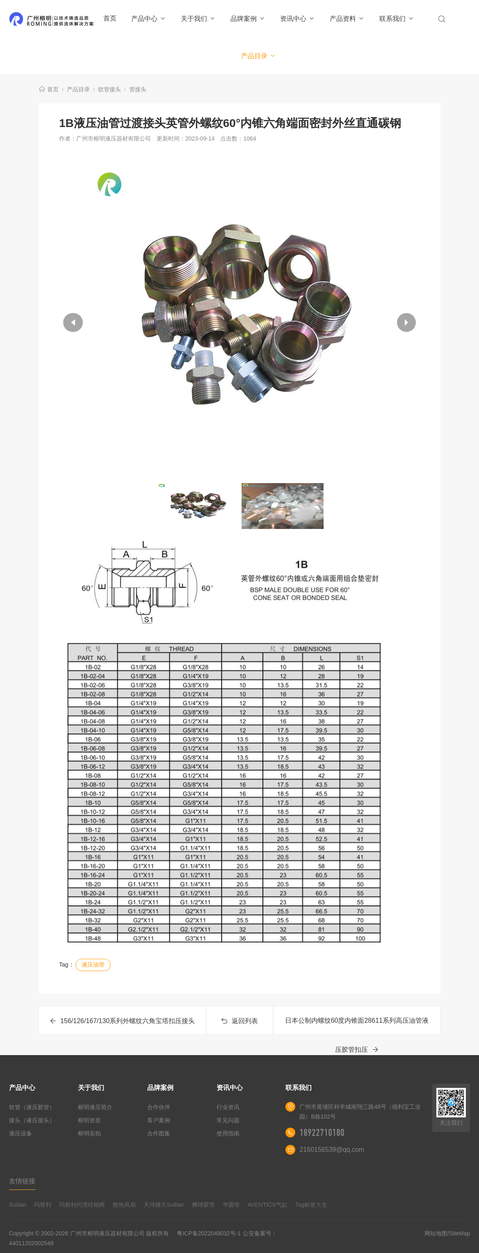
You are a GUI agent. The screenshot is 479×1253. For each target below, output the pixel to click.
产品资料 (347, 18)
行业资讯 (228, 1107)
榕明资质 (89, 1120)
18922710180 (321, 1132)
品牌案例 (247, 18)
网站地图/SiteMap (447, 1233)
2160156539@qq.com (331, 1149)
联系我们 (396, 18)
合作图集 (158, 1133)
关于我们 (198, 18)
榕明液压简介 (95, 1107)
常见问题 (228, 1120)
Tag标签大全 (311, 1204)
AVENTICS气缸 (267, 1204)
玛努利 (42, 1204)
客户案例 (158, 1120)
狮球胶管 (203, 1204)
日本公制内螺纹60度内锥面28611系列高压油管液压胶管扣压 (357, 1026)
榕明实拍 (89, 1133)
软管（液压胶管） (32, 1107)
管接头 (137, 89)
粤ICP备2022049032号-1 (209, 1233)
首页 (109, 18)
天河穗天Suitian (164, 1204)
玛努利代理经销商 (82, 1204)
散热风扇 (124, 1204)
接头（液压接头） (32, 1120)
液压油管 (93, 964)
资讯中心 (297, 18)
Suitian (18, 1204)
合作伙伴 (158, 1107)
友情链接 (22, 1181)
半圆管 (231, 1204)
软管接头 (109, 89)
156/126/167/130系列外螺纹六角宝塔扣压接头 (122, 1020)
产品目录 (258, 55)
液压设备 (20, 1133)
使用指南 (228, 1133)
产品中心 (148, 18)
